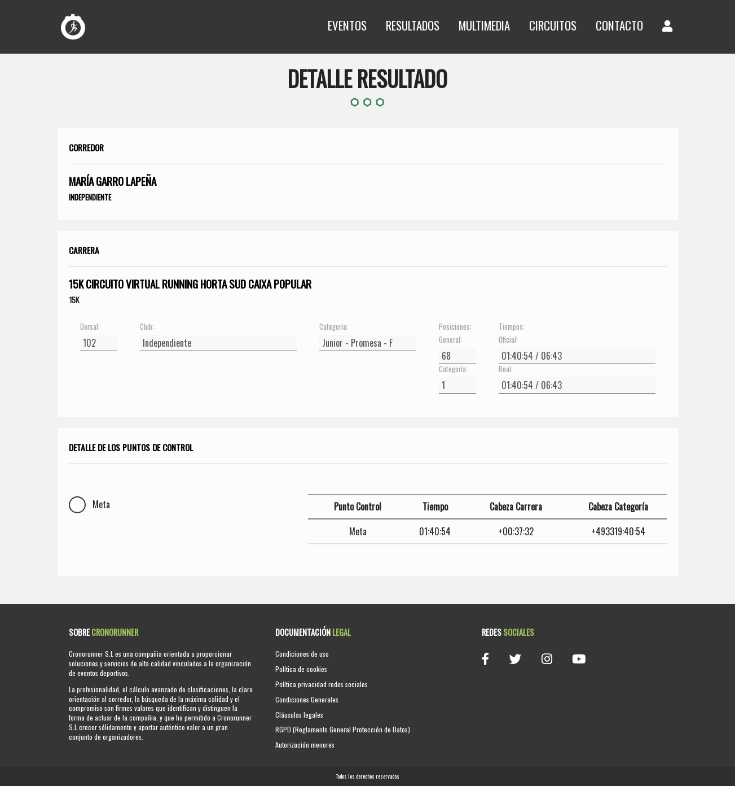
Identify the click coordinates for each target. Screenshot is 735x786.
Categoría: (333, 327)
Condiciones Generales (306, 699)
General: (450, 340)
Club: (147, 327)
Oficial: (508, 340)
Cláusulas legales (299, 714)
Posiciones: (455, 327)
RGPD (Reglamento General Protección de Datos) (342, 729)
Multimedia (484, 25)
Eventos (347, 25)
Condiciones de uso (302, 653)
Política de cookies (301, 669)
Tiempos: (512, 327)
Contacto (619, 25)
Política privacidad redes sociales (321, 684)
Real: (506, 369)
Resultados (412, 25)
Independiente (90, 197)
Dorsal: (90, 327)
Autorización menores (305, 744)
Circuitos (552, 25)
